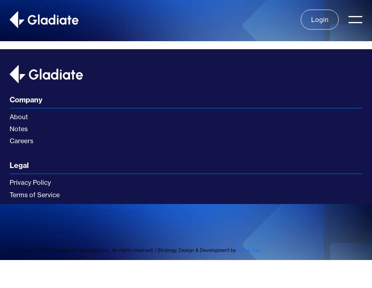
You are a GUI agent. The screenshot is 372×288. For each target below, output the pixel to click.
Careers (21, 141)
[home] (44, 19)
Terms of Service (35, 195)
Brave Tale (249, 250)
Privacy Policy (30, 182)
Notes (19, 129)
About (19, 117)
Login (319, 20)
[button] (355, 19)
